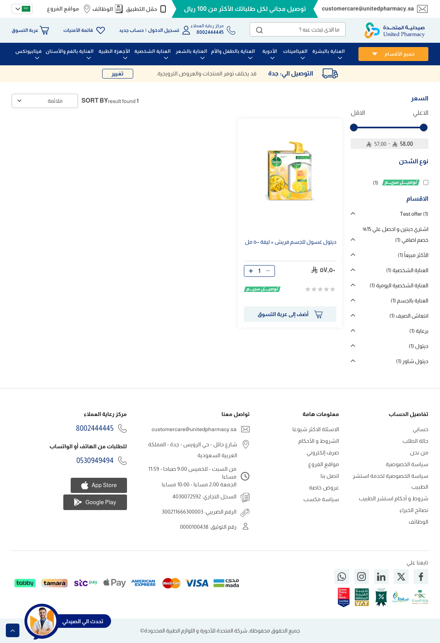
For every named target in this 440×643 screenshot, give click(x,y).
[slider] (354, 127)
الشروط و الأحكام (318, 441)
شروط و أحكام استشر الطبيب (393, 498)
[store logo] (394, 30)
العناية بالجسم (409, 300)
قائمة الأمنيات (78, 30)
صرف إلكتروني (322, 452)
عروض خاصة (324, 487)
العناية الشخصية (407, 270)
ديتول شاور (412, 361)
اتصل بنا (329, 476)
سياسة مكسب (321, 499)
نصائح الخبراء (414, 510)
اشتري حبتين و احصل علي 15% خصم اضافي (395, 234)
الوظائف (102, 9)
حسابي (420, 429)
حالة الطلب (415, 441)
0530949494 (95, 461)
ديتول (418, 346)
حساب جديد (131, 30)
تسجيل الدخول (163, 30)
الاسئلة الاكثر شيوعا (315, 429)
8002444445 (95, 428)
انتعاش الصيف (409, 316)
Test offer (414, 214)
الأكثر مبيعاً (413, 255)
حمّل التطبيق (141, 9)
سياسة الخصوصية (407, 464)
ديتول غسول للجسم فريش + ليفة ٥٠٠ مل (290, 242)
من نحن (419, 452)
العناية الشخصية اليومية (399, 285)
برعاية (418, 331)
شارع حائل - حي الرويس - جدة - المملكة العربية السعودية (192, 449)
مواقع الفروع (63, 8)
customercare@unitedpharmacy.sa (368, 8)
